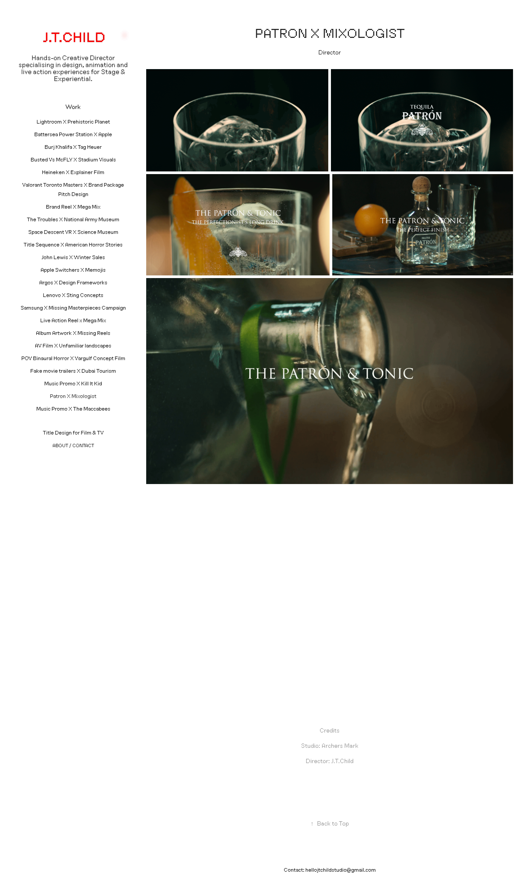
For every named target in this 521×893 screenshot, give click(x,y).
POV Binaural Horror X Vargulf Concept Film (73, 358)
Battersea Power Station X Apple (73, 134)
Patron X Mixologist (73, 396)
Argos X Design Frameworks (73, 282)
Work (73, 106)
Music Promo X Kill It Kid (73, 383)
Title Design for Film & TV (73, 433)
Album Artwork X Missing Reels (73, 333)
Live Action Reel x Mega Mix (73, 320)
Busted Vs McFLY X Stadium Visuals (73, 159)
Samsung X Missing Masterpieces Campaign (73, 308)
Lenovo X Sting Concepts (73, 295)
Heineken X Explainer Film (73, 172)
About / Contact (73, 445)
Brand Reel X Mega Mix (73, 207)
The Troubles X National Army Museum (73, 219)
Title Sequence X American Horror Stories (73, 245)
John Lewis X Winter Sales (73, 257)
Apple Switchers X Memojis (73, 270)
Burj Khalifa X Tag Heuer (73, 147)
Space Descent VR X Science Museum (73, 232)
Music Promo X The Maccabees (73, 409)
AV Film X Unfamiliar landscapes (73, 345)
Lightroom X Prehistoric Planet (73, 122)
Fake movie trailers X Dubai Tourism (73, 371)
